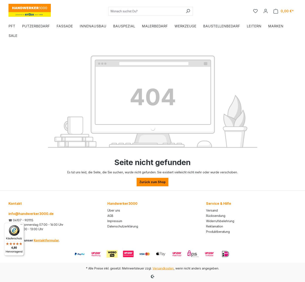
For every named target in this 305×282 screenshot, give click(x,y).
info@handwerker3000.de (31, 214)
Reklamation (214, 226)
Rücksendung (215, 215)
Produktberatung (218, 231)
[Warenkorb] (284, 11)
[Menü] (21, 225)
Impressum (114, 221)
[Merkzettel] (255, 11)
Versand (212, 210)
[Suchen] (188, 11)
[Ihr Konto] (266, 11)
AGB (110, 215)
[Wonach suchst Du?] (145, 11)
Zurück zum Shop (152, 182)
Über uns (113, 210)
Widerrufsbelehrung (220, 221)
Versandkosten (163, 268)
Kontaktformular (46, 240)
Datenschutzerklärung (122, 226)
